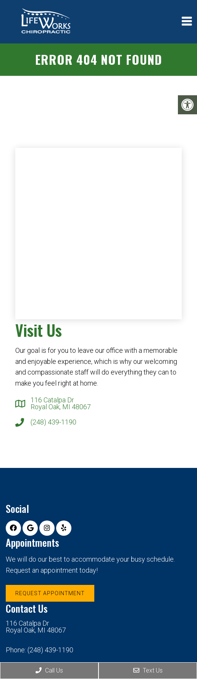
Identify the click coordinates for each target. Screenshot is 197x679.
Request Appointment (50, 593)
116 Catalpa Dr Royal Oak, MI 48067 (61, 403)
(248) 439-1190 (53, 422)
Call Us (49, 670)
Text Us (148, 670)
